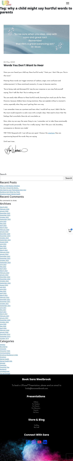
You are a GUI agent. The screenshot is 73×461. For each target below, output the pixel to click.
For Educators (36, 408)
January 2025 (4, 232)
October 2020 (4, 322)
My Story (36, 412)
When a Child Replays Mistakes (10, 186)
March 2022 (4, 295)
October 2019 (4, 338)
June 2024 (3, 244)
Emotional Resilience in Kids (9, 355)
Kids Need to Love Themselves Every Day (13, 190)
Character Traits (5, 351)
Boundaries (3, 347)
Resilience (3, 369)
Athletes (2, 345)
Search (3, 174)
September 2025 (5, 219)
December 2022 (5, 277)
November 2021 (5, 301)
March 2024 (4, 250)
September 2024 (5, 240)
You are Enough (5, 373)
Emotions (3, 357)
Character (3, 349)
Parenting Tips (4, 367)
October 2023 (4, 260)
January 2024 (4, 254)
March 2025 (4, 227)
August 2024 (4, 242)
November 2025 (5, 215)
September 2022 (5, 283)
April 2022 (3, 293)
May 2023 (3, 267)
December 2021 (5, 299)
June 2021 (3, 308)
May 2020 (3, 326)
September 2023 (5, 262)
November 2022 (5, 279)
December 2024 (5, 234)
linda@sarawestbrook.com (36, 388)
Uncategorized (4, 371)
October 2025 (4, 217)
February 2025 (4, 230)
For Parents (35, 406)
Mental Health (4, 359)
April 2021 (3, 312)
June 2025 (3, 221)
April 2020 (3, 328)
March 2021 (4, 314)
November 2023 (5, 258)
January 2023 (4, 275)
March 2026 (4, 207)
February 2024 (4, 252)
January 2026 (4, 211)
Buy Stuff (36, 427)
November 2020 (5, 320)
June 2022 (3, 289)
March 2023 (4, 271)
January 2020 (4, 332)
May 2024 (3, 246)
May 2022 (3, 291)
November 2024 (5, 236)
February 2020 (4, 330)
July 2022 (3, 287)
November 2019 (5, 336)
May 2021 (3, 310)
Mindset (2, 363)
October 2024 (4, 238)
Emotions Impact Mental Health (10, 194)
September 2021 (5, 306)
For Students (36, 404)
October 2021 (4, 303)
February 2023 (4, 273)
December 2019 (5, 334)
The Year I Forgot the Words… (9, 188)
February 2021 (4, 316)
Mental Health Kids (6, 361)
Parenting (3, 365)
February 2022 (4, 297)
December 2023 (5, 256)
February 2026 (4, 209)
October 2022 (4, 281)
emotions (51, 133)
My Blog (36, 425)
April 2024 (3, 248)
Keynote (36, 410)
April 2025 (3, 225)
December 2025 (5, 213)
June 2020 (3, 324)
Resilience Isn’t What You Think (10, 192)
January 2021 (4, 318)
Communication (5, 353)
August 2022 (4, 285)
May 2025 (3, 223)
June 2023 (3, 264)
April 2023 (3, 269)
